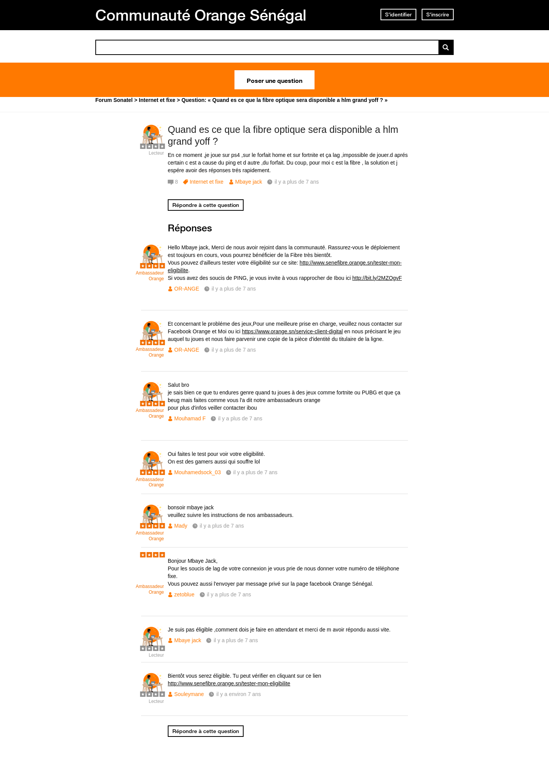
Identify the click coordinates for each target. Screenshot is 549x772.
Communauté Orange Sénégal (201, 14)
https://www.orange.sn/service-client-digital (292, 331)
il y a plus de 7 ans (234, 289)
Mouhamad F (189, 418)
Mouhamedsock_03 (197, 472)
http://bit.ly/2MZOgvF (377, 278)
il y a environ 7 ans (238, 694)
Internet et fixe (206, 182)
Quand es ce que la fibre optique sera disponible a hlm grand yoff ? (283, 135)
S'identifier (398, 14)
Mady (180, 526)
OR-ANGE (186, 289)
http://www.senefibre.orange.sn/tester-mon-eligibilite (229, 683)
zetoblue (184, 594)
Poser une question (274, 80)
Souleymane (189, 694)
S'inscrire (437, 14)
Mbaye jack (248, 182)
